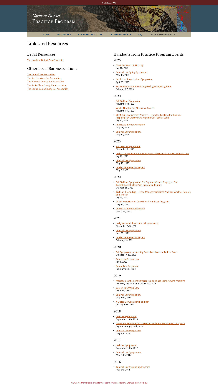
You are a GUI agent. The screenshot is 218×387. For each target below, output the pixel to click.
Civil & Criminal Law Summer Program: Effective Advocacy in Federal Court (152, 153)
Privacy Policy (141, 383)
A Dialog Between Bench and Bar (132, 301)
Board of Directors (90, 34)
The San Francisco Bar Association (44, 78)
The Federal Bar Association (41, 74)
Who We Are (64, 34)
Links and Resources (162, 34)
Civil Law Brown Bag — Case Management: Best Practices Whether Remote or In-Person (153, 193)
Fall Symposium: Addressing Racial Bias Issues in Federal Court (146, 252)
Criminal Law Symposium (128, 131)
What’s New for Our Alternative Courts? (135, 108)
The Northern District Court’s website (45, 60)
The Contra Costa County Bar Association (47, 88)
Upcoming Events (120, 34)
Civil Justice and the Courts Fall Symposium (137, 223)
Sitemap (130, 383)
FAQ (140, 34)
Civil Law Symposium (126, 316)
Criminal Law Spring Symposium (131, 72)
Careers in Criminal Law (127, 259)
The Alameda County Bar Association (45, 81)
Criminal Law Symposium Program (133, 366)
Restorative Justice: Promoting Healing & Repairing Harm (144, 86)
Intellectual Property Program (130, 124)
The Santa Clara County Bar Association (46, 85)
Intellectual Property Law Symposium (134, 79)
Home (46, 34)
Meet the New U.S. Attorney (129, 65)
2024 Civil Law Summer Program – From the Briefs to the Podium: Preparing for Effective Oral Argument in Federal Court (148, 116)
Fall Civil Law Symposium (128, 101)
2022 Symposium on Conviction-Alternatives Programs (143, 201)
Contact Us (109, 3)
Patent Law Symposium (127, 266)
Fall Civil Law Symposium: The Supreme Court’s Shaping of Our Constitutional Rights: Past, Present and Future (146, 183)
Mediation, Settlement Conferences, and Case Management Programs (150, 280)
